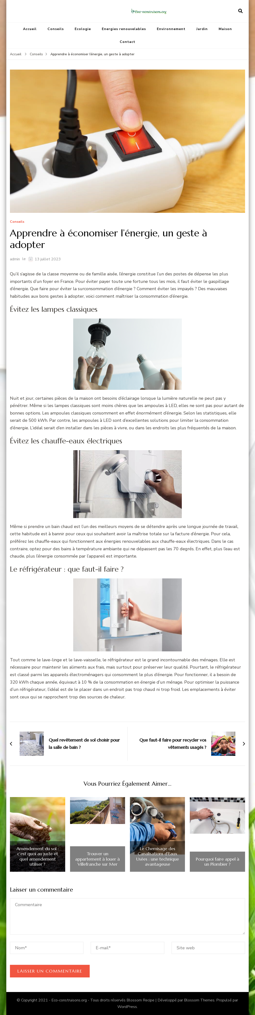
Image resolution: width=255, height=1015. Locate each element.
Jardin (202, 29)
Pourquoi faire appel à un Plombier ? (217, 861)
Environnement (171, 29)
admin (15, 259)
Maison (225, 29)
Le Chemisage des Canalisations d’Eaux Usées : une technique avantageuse (157, 856)
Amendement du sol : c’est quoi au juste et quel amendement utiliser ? (37, 856)
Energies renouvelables (124, 29)
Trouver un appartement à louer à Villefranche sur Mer (97, 859)
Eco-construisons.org (69, 1000)
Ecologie (83, 29)
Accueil (30, 29)
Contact (127, 42)
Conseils (56, 29)
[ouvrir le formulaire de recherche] (240, 10)
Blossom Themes (199, 1000)
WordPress (127, 1006)
